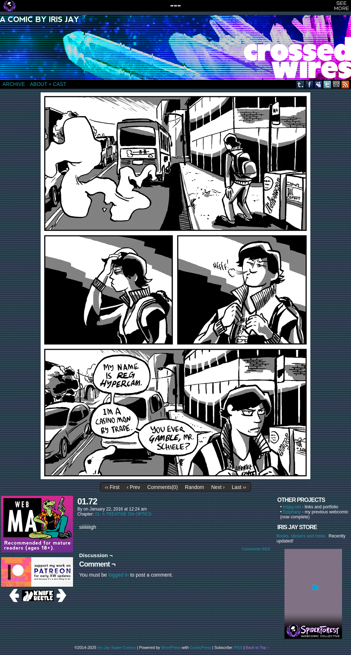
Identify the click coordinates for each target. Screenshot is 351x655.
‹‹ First (112, 487)
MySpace (318, 84)
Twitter (327, 84)
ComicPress (200, 647)
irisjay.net (292, 506)
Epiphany (292, 511)
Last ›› (239, 487)
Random (194, 487)
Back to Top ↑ (257, 647)
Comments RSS (256, 549)
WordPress (171, 647)
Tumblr (300, 84)
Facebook (309, 84)
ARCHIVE (14, 84)
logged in (118, 575)
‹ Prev (133, 487)
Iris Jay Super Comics (116, 647)
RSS (345, 84)
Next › (217, 487)
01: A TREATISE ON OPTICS (123, 514)
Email (336, 84)
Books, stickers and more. (303, 536)
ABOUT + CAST (48, 84)
